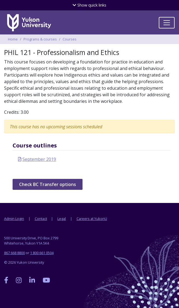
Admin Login (14, 218)
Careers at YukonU (92, 218)
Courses (70, 39)
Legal (61, 218)
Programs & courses (40, 39)
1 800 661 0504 (42, 252)
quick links (89, 5)
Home (13, 39)
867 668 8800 (14, 252)
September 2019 (39, 159)
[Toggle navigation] (167, 22)
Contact (41, 218)
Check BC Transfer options (47, 184)
